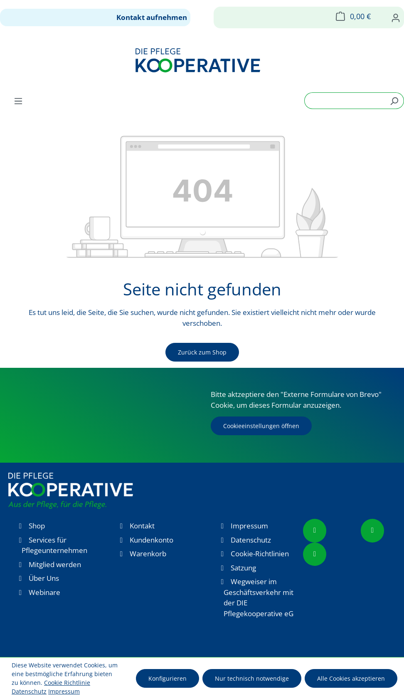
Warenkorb (148, 553)
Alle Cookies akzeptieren (351, 678)
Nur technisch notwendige (252, 678)
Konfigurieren (167, 678)
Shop (37, 525)
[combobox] (344, 100)
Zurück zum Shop (202, 352)
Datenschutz (251, 540)
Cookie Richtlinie (67, 683)
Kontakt (142, 525)
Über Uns (44, 578)
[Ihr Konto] (396, 17)
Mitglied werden (55, 564)
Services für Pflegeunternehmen (54, 545)
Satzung (243, 568)
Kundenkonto (151, 540)
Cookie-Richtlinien (260, 553)
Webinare (44, 592)
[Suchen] (394, 100)
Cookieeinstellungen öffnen (261, 426)
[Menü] (18, 100)
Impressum (249, 525)
